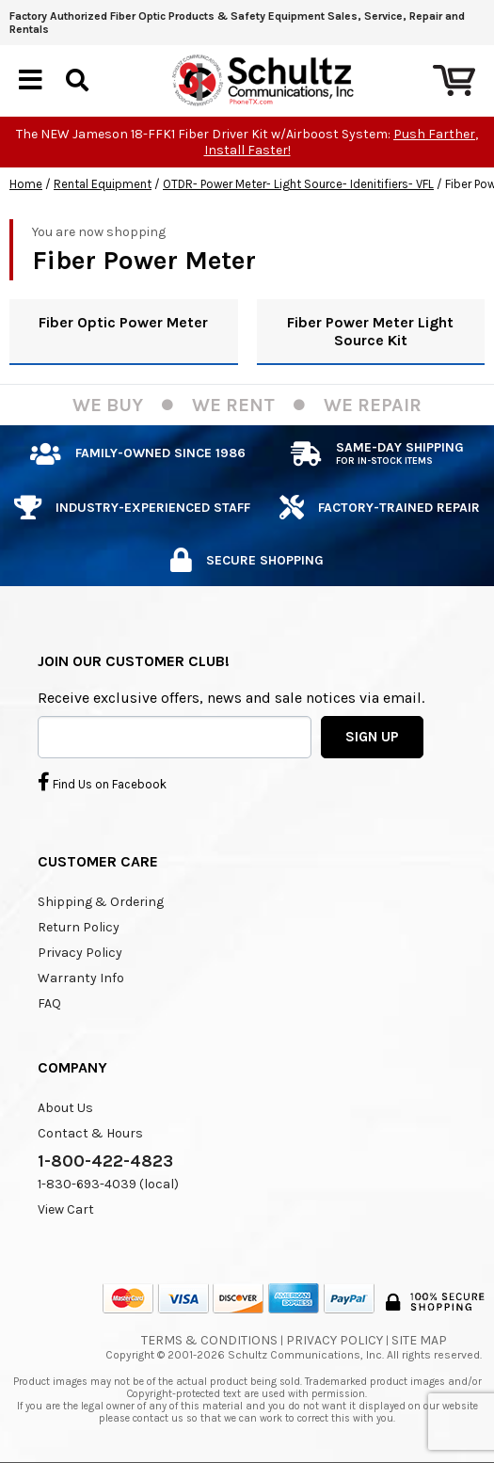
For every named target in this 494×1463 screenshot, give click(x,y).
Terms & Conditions (209, 1340)
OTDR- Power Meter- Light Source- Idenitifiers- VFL (298, 184)
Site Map (419, 1340)
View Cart (66, 1209)
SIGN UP (372, 736)
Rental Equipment (102, 184)
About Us (65, 1108)
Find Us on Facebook (102, 781)
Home (25, 184)
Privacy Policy (80, 953)
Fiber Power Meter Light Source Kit (370, 331)
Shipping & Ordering (101, 902)
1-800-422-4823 (105, 1161)
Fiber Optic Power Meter (123, 322)
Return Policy (79, 927)
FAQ (49, 1003)
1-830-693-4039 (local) (108, 1184)
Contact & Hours (90, 1133)
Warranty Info (81, 978)
